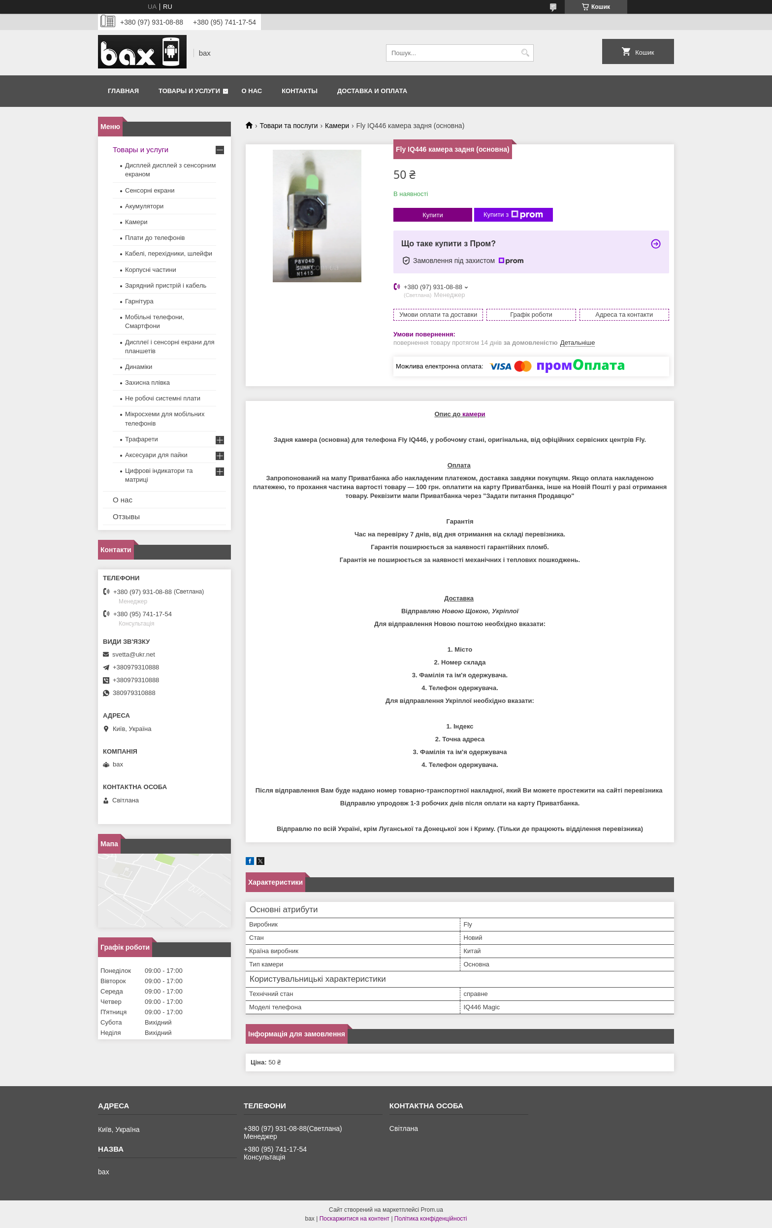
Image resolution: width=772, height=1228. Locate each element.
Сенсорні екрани (149, 190)
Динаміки (138, 366)
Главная (123, 91)
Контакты (300, 91)
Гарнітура (139, 301)
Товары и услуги (189, 91)
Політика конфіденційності (430, 1218)
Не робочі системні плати (162, 398)
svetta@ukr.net (133, 654)
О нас (252, 91)
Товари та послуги (288, 126)
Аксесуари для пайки (156, 455)
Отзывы (126, 516)
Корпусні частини (150, 269)
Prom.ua (432, 1209)
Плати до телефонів (155, 237)
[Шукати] (525, 53)
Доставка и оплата (372, 91)
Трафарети (141, 439)
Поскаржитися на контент (354, 1218)
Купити (432, 215)
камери (473, 414)
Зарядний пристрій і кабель (165, 285)
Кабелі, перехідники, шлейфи (168, 253)
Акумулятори (144, 206)
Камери (337, 126)
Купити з (513, 214)
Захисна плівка (147, 382)
